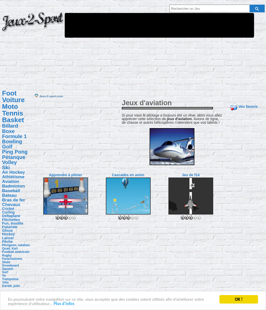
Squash (7, 269)
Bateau (9, 195)
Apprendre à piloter (65, 175)
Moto (10, 106)
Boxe (8, 131)
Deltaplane (11, 216)
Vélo (5, 282)
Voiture (13, 100)
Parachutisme (12, 259)
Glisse (7, 230)
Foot (9, 93)
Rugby (7, 255)
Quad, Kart (10, 248)
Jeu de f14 (190, 175)
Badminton (13, 186)
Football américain (15, 252)
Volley (9, 162)
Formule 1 (14, 136)
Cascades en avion (128, 175)
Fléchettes (11, 220)
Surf (5, 272)
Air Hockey (13, 172)
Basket (13, 120)
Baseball (11, 190)
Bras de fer (13, 200)
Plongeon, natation (16, 245)
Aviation (10, 181)
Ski (6, 167)
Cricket (8, 209)
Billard (10, 126)
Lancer (8, 238)
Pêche (7, 242)
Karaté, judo (11, 286)
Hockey (8, 234)
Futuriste (10, 227)
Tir (4, 276)
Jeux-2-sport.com (33, 25)
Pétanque (13, 157)
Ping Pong (15, 152)
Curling (8, 212)
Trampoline (10, 279)
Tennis (12, 113)
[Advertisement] (129, 50)
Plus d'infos (64, 304)
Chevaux (11, 204)
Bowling (12, 141)
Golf (7, 146)
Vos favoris (248, 106)
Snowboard (10, 265)
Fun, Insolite (12, 223)
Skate (6, 262)
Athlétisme (13, 176)
